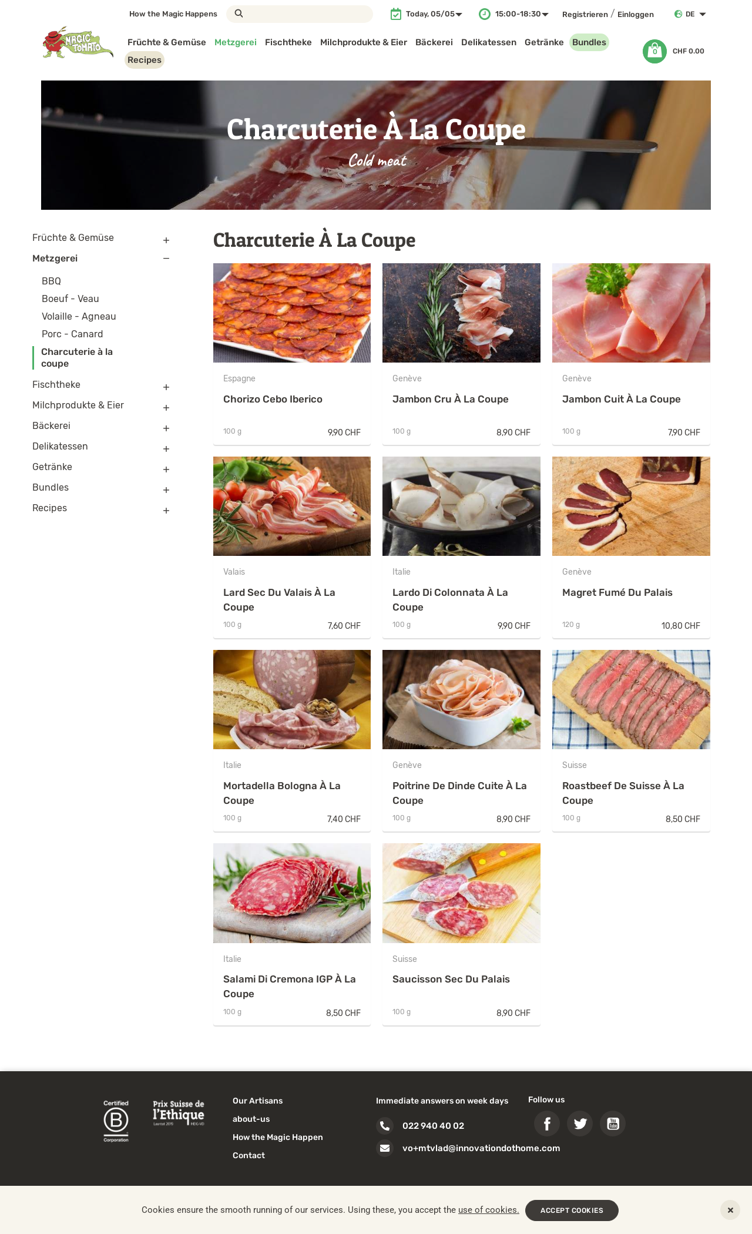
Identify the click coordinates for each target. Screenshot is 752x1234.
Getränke (544, 42)
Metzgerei (235, 42)
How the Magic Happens (173, 13)
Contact (249, 1156)
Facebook (547, 1123)
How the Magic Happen (278, 1137)
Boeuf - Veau (70, 298)
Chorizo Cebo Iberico (273, 399)
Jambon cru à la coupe (450, 399)
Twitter (580, 1123)
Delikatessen (488, 42)
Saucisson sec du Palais (451, 979)
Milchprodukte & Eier (363, 42)
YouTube (613, 1123)
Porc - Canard (72, 334)
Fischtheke (288, 42)
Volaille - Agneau (79, 316)
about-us (251, 1119)
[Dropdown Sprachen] (698, 14)
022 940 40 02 (433, 1126)
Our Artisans (258, 1101)
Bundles (589, 42)
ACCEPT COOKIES (571, 1210)
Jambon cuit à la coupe (621, 399)
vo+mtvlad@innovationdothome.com (481, 1148)
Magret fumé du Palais (617, 592)
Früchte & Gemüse (166, 42)
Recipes (144, 60)
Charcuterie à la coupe (77, 357)
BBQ (51, 281)
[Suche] (299, 14)
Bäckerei (434, 42)
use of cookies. (488, 1210)
